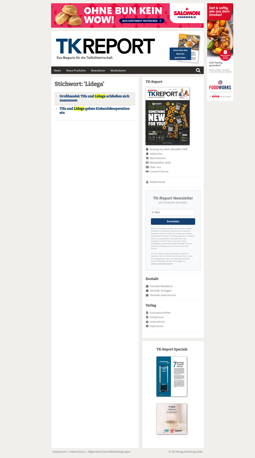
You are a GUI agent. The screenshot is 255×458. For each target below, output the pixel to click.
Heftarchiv (156, 154)
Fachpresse (157, 317)
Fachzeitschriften (160, 313)
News (57, 70)
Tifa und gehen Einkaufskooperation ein (94, 111)
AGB (179, 261)
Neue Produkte (76, 70)
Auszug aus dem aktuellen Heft (169, 149)
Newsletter (98, 70)
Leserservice (157, 321)
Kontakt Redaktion (161, 286)
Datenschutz (77, 451)
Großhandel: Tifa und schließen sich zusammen (94, 98)
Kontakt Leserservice (163, 295)
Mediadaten (118, 70)
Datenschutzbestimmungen (162, 264)
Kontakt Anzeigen (161, 290)
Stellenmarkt (157, 182)
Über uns (155, 167)
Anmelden (173, 221)
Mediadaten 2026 (160, 162)
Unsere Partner (159, 171)
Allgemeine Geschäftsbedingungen (109, 451)
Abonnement (158, 158)
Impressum (157, 326)
